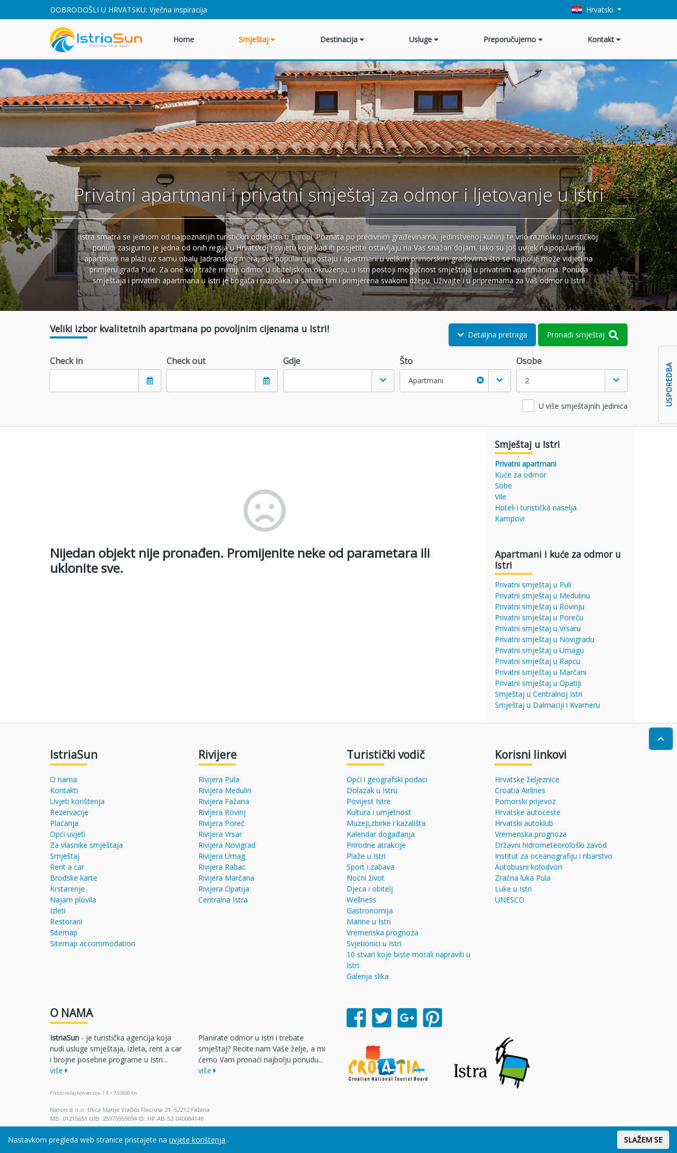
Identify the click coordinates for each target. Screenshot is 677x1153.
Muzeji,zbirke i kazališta (386, 823)
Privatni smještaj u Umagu (539, 650)
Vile (500, 497)
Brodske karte (73, 878)
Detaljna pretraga (492, 335)
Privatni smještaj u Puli (533, 585)
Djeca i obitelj (370, 889)
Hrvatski (593, 10)
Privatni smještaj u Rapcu (537, 661)
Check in (66, 361)
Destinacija (342, 39)
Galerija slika (368, 976)
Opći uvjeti (67, 834)
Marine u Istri (369, 921)
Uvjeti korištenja (77, 801)
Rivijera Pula (218, 779)
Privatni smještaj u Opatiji (538, 683)
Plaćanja (64, 823)
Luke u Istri (513, 889)
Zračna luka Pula (523, 878)
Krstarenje (67, 889)
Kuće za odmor (520, 475)
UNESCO (510, 900)
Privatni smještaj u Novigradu (544, 639)
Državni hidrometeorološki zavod (551, 845)
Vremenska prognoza (382, 932)
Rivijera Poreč (221, 823)
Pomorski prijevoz (525, 801)
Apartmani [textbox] (446, 380)
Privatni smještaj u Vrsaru (538, 628)
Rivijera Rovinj (222, 812)
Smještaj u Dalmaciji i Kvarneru (547, 705)
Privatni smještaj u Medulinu (542, 595)
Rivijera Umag (221, 856)
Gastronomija (370, 911)
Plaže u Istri (366, 856)
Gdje (291, 361)
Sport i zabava (370, 867)
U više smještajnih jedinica (583, 406)
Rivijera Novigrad (227, 845)
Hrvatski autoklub (524, 823)
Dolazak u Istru (372, 790)
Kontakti (64, 790)
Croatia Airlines (520, 790)
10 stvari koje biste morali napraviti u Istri (408, 959)
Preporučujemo (513, 39)
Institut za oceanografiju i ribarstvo (553, 856)
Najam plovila (73, 900)
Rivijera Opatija (223, 889)
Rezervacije (69, 812)
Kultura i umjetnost (379, 812)
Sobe (503, 486)
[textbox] (328, 380)
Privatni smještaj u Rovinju (539, 606)
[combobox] (338, 380)
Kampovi (510, 518)
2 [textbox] (527, 380)
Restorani (66, 921)
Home (183, 39)
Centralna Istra (223, 900)
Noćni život (366, 878)
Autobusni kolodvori (528, 867)
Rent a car (67, 867)
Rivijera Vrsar (220, 834)
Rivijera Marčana (226, 878)
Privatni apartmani (525, 464)
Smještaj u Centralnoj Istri (538, 694)
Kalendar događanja (381, 834)
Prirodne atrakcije (376, 845)
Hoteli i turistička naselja (536, 507)
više (59, 1070)
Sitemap (64, 932)
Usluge (424, 39)
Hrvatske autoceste (527, 812)
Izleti (58, 911)
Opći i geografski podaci (387, 779)
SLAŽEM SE (643, 1140)
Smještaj (257, 39)
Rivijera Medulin (224, 790)
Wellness (361, 900)
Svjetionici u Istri (374, 943)
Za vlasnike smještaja (86, 845)
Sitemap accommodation (92, 943)
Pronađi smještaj (583, 335)
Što (406, 361)
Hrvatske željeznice (527, 779)
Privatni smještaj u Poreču (539, 617)
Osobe (529, 361)
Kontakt (604, 39)
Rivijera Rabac (222, 867)
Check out (186, 361)
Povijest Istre (369, 801)
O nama (63, 779)
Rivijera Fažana (223, 801)
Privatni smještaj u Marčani (540, 672)
